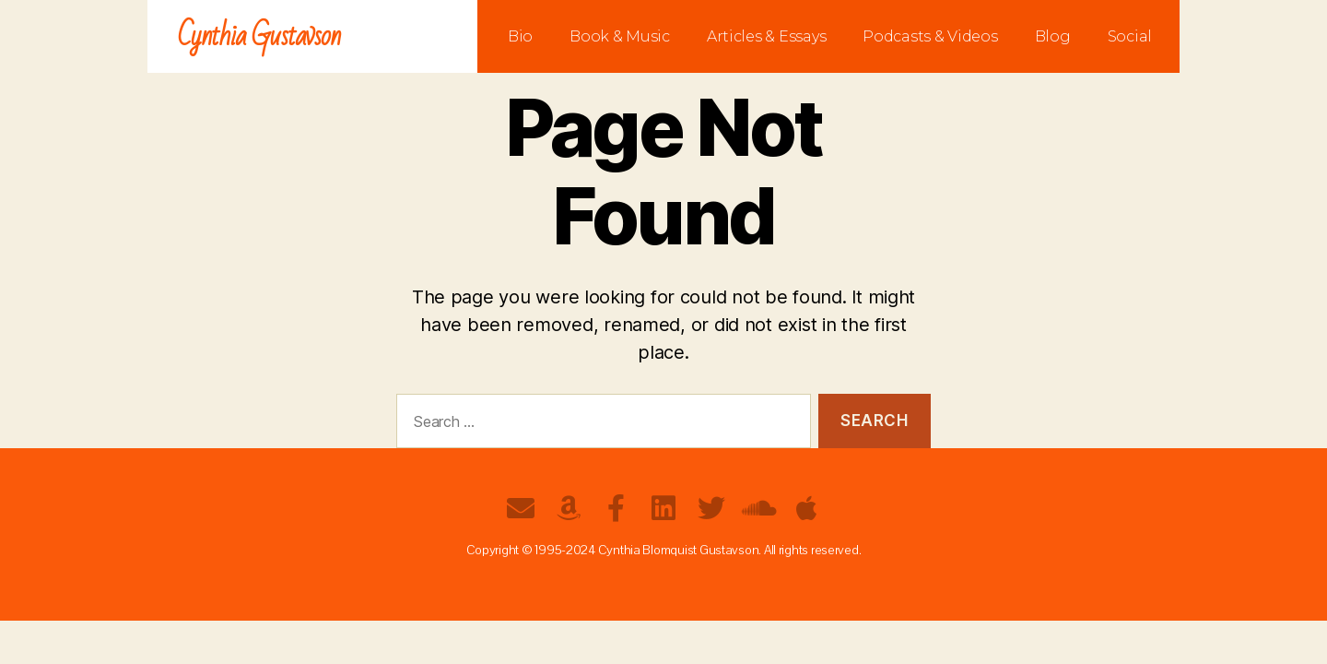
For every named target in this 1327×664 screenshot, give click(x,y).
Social (1130, 36)
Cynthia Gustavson (259, 36)
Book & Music (620, 36)
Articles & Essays (766, 36)
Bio (520, 36)
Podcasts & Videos (930, 36)
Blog (1053, 36)
